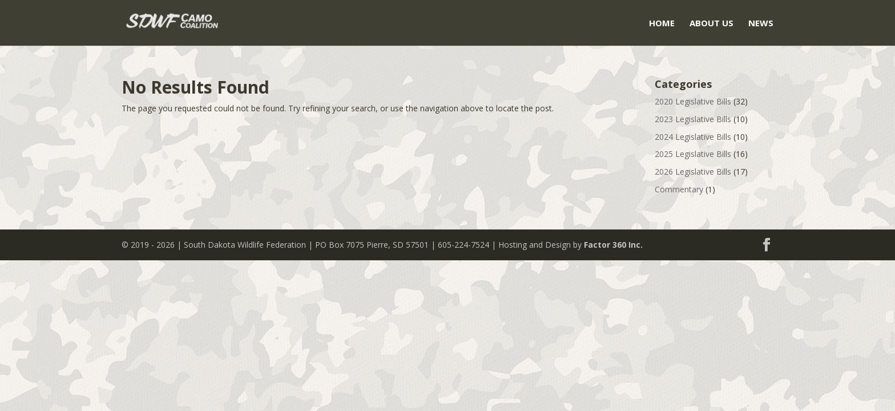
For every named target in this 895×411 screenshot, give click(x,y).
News (760, 24)
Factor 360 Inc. (613, 244)
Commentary (679, 189)
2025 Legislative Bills (693, 153)
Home (662, 24)
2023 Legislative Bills (693, 119)
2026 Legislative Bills (693, 171)
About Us (711, 24)
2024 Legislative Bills (693, 136)
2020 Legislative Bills (693, 101)
